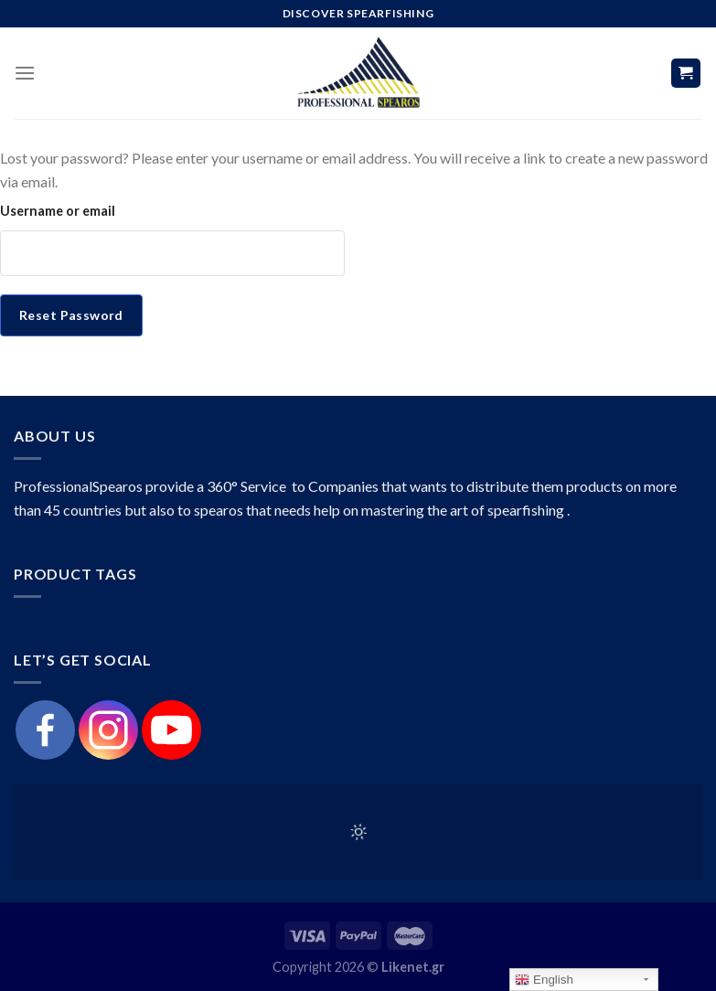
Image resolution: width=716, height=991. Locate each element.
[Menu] (25, 72)
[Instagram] (108, 730)
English (543, 980)
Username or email (57, 210)
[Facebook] (45, 730)
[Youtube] (171, 730)
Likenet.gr (412, 967)
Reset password (71, 315)
